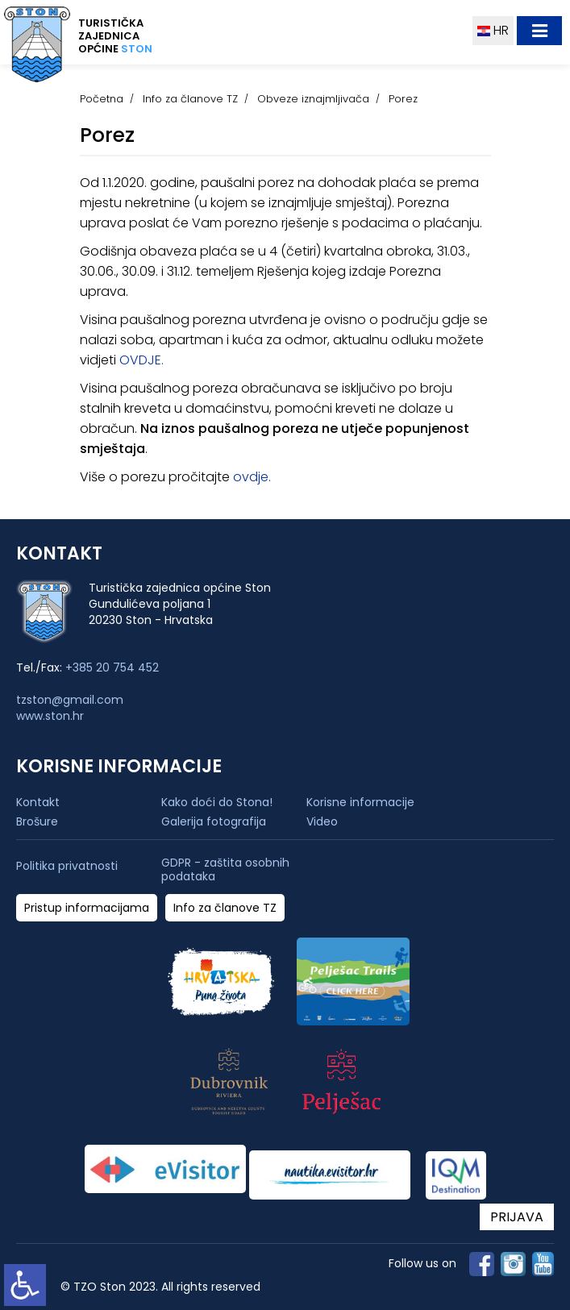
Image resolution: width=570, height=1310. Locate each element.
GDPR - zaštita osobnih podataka (225, 870)
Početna (101, 98)
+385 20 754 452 (112, 667)
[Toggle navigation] (539, 30)
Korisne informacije (360, 802)
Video (322, 821)
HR (493, 30)
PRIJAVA (517, 1217)
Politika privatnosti (67, 866)
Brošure (37, 821)
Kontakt (38, 802)
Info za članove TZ (190, 98)
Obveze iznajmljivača (313, 98)
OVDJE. (141, 360)
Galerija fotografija (213, 821)
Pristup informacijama (86, 908)
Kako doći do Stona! (217, 802)
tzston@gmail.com (69, 700)
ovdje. (252, 477)
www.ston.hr (50, 716)
